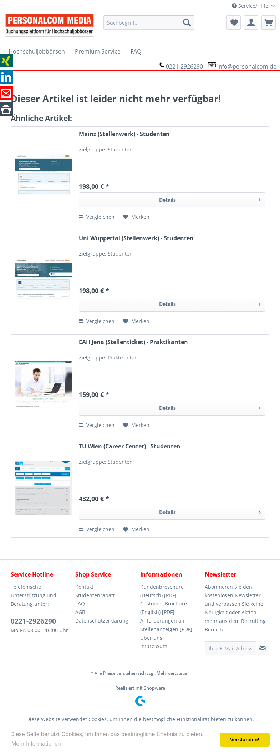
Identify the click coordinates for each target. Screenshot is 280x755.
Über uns (151, 637)
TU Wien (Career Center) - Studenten (129, 446)
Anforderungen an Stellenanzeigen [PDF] (166, 625)
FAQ (80, 603)
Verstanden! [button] (244, 740)
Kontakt (84, 586)
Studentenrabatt (95, 595)
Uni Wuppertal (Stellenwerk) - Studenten (136, 238)
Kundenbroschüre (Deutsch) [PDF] (162, 591)
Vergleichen (96, 216)
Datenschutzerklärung (101, 620)
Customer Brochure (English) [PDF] (163, 607)
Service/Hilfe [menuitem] (251, 5)
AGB (80, 612)
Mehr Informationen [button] (36, 744)
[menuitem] (148, 22)
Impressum (153, 646)
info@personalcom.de (246, 66)
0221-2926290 (184, 66)
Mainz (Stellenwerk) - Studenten (124, 134)
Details (210, 198)
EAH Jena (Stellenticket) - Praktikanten (133, 342)
